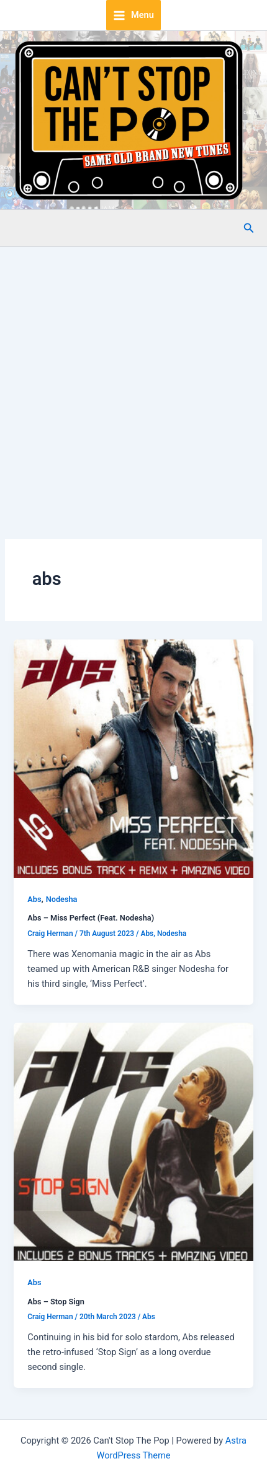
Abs (34, 899)
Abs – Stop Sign (55, 1301)
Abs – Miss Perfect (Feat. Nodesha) (90, 917)
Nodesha (62, 899)
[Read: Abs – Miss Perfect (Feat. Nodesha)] (133, 757)
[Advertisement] (133, 386)
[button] (249, 228)
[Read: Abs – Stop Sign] (133, 1140)
